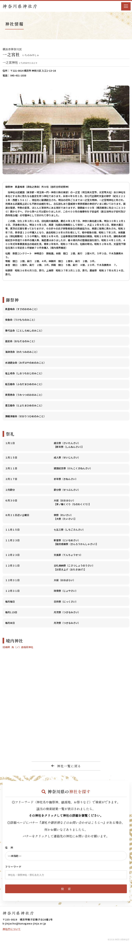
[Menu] (126, 6)
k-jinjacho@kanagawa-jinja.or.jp (24, 923)
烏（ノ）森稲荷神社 (22, 647)
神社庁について (12, 929)
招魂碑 (6, 647)
